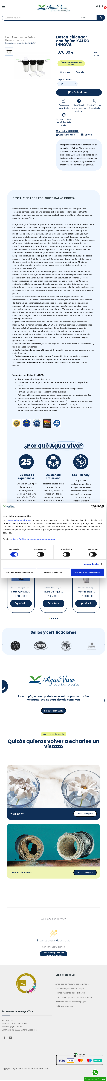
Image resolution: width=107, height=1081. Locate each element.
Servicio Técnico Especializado (94, 106)
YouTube (10, 1039)
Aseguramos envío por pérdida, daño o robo (63, 122)
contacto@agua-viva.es (12, 1028)
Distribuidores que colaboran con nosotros (74, 998)
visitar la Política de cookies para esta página (32, 539)
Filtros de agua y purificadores (23, 37)
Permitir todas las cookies (87, 572)
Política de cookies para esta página (71, 1003)
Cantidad (80, 72)
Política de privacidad (64, 1007)
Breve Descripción (67, 130)
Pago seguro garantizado (63, 106)
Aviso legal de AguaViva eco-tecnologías (72, 985)
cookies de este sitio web (19, 520)
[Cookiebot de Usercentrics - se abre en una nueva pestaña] (92, 507)
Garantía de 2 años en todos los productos (78, 108)
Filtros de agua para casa (14, 40)
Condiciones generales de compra (70, 989)
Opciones (65, 72)
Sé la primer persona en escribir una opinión (53, 955)
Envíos (86, 134)
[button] (79, 92)
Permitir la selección (53, 572)
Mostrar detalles (91, 564)
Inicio (7, 37)
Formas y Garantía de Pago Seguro (70, 994)
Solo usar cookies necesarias (19, 572)
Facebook (4, 1039)
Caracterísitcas (65, 134)
